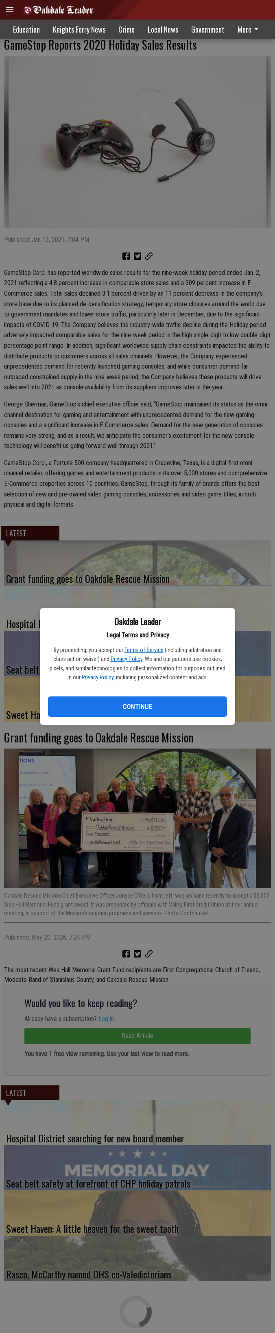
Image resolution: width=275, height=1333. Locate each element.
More (249, 29)
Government (208, 29)
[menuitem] (250, 29)
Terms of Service (144, 650)
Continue (137, 707)
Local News (163, 29)
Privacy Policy (126, 659)
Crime (126, 29)
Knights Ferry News (79, 29)
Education (26, 29)
